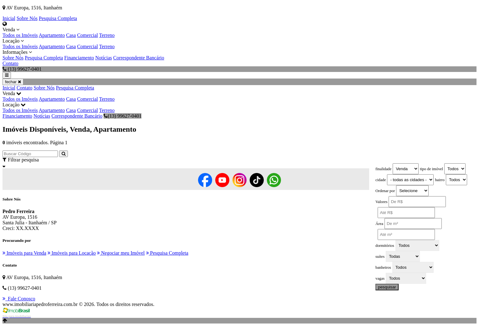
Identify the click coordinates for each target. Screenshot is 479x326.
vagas (380, 278)
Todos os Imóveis (20, 35)
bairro (440, 180)
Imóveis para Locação (72, 253)
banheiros (383, 267)
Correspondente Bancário (138, 57)
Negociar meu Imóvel (121, 253)
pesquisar (387, 287)
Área (379, 224)
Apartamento (52, 35)
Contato (10, 63)
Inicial (9, 18)
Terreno (107, 35)
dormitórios (384, 245)
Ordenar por (385, 191)
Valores (381, 202)
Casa (71, 35)
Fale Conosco (19, 298)
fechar (13, 81)
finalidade (383, 169)
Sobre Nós (27, 18)
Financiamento (79, 57)
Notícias (103, 57)
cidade (380, 180)
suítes (380, 256)
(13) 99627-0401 (122, 116)
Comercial (87, 35)
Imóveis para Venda (24, 253)
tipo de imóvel (431, 169)
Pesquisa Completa (58, 18)
